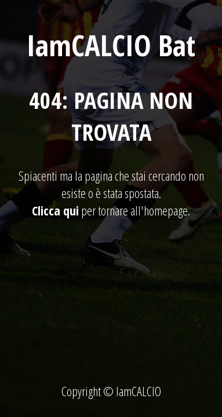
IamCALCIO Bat (111, 45)
